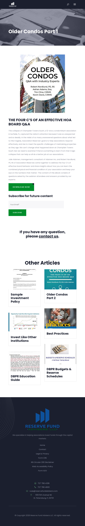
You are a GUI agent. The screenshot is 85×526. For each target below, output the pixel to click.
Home (42, 445)
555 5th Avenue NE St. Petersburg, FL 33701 (44, 496)
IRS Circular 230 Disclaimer (42, 462)
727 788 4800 (44, 487)
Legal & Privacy (42, 453)
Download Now (21, 187)
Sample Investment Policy (20, 298)
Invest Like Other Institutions (24, 339)
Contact (42, 449)
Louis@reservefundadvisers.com (44, 491)
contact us (48, 236)
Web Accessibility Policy (42, 466)
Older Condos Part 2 (57, 296)
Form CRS (42, 458)
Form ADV (42, 470)
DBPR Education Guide (23, 378)
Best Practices (58, 334)
